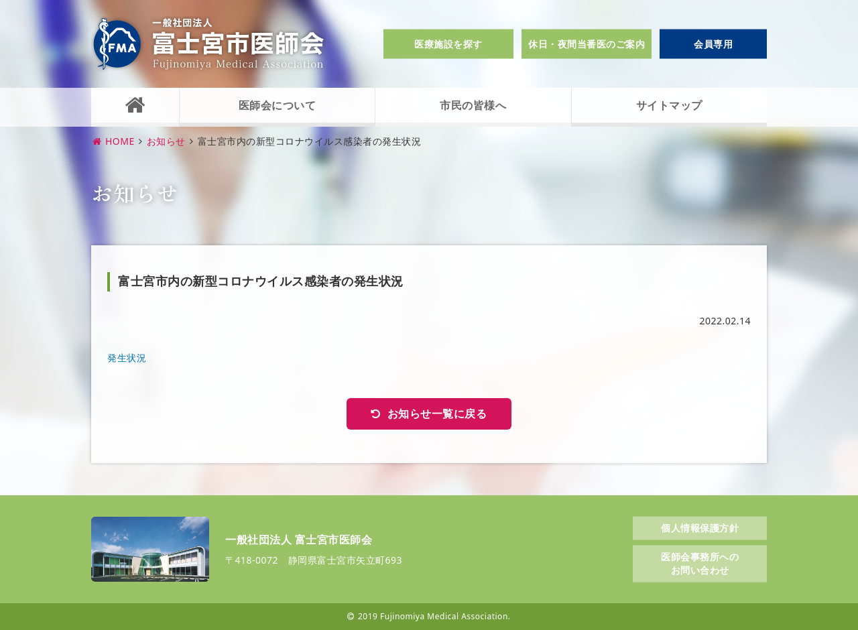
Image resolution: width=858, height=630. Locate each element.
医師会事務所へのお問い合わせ (700, 563)
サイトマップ (669, 105)
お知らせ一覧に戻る (437, 413)
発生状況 (126, 357)
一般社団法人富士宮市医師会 (208, 44)
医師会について (277, 105)
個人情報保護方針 (700, 527)
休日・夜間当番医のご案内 (586, 44)
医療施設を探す (448, 44)
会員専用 (713, 44)
